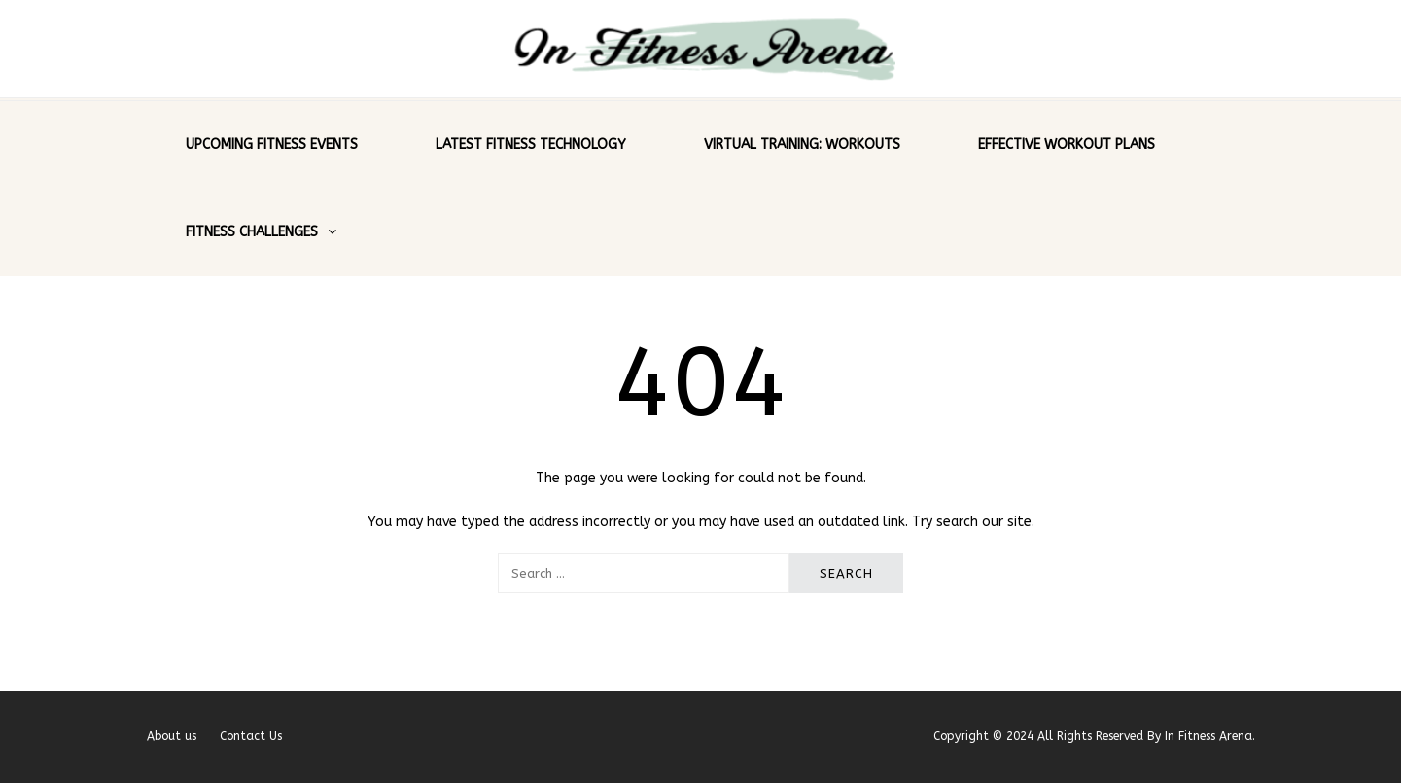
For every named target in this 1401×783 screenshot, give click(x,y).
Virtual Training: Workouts (802, 144)
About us (171, 736)
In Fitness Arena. (1210, 736)
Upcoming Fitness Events (272, 144)
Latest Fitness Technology (531, 144)
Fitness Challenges (252, 232)
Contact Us (251, 736)
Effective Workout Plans (1066, 144)
